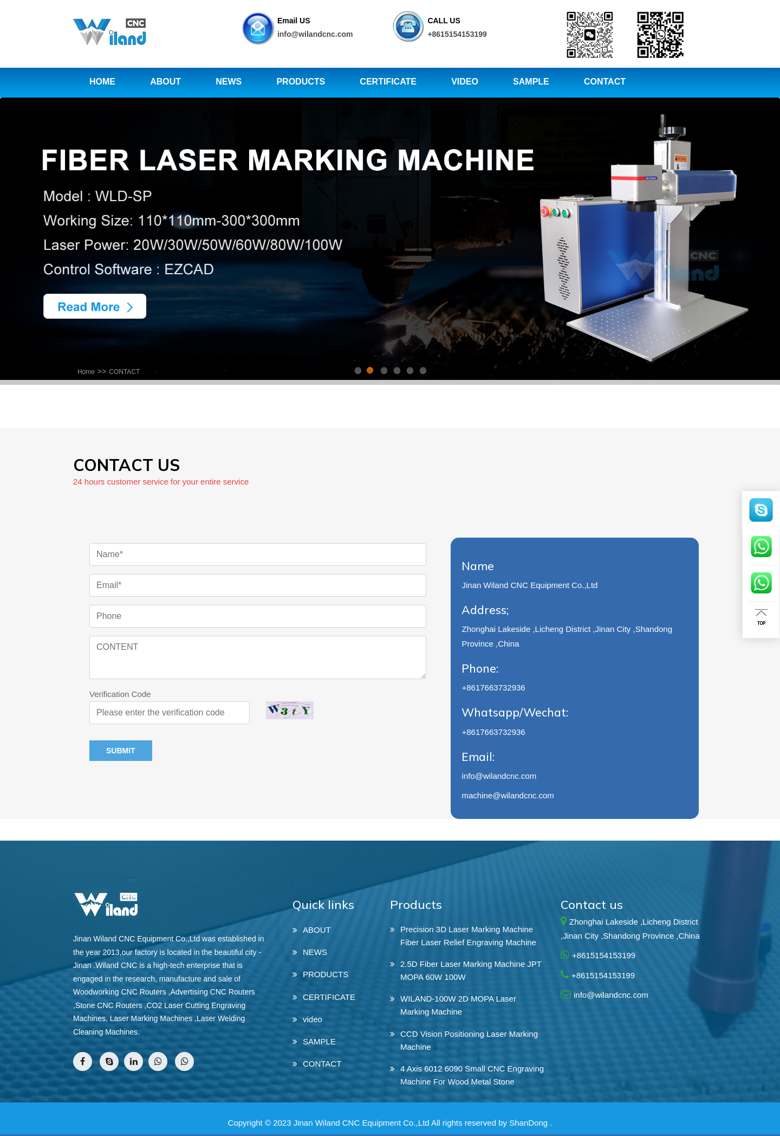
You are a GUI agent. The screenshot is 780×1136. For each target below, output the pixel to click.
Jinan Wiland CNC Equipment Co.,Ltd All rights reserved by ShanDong (421, 1122)
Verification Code (120, 694)
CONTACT (124, 372)
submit (120, 750)
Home (86, 372)
